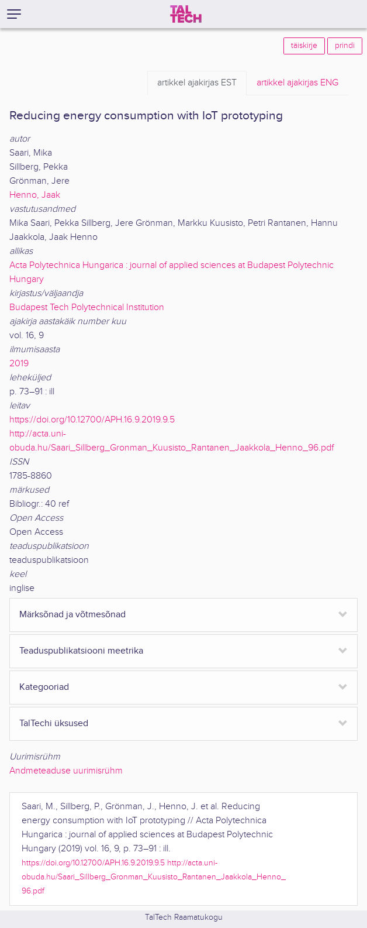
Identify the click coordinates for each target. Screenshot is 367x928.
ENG (297, 83)
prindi (345, 45)
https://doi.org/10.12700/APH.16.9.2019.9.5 (92, 419)
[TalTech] (185, 14)
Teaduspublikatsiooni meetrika (81, 651)
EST (197, 83)
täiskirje (304, 45)
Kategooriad (44, 687)
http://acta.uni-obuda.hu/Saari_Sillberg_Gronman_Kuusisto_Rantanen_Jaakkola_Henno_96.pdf (154, 877)
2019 (19, 363)
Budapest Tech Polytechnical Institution (86, 307)
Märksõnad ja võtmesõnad (72, 614)
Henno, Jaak (34, 195)
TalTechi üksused (53, 723)
